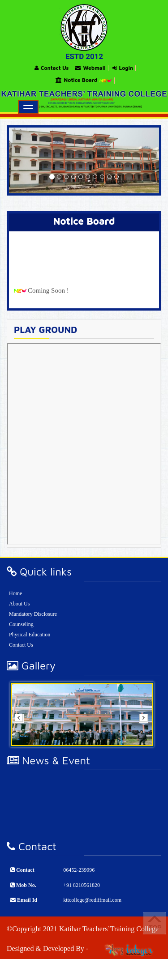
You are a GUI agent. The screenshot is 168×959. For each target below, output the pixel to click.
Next (146, 721)
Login (123, 68)
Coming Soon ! (48, 294)
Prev (22, 721)
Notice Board (84, 80)
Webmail (90, 68)
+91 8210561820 (81, 885)
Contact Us (51, 68)
